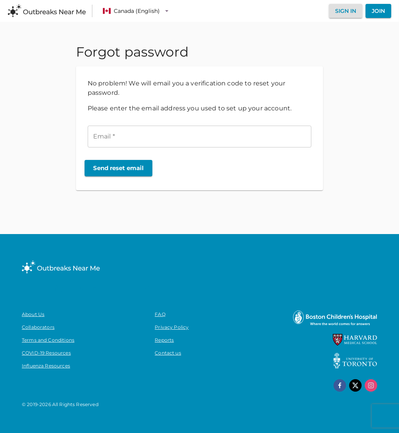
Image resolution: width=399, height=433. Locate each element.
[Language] (137, 11)
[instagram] (371, 385)
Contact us (168, 353)
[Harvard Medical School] (355, 344)
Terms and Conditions (48, 340)
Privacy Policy (172, 327)
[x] (355, 385)
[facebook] (340, 385)
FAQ (160, 314)
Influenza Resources (46, 366)
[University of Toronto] (355, 367)
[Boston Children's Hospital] (334, 325)
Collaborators (38, 327)
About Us (33, 314)
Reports (164, 340)
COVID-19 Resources (46, 353)
